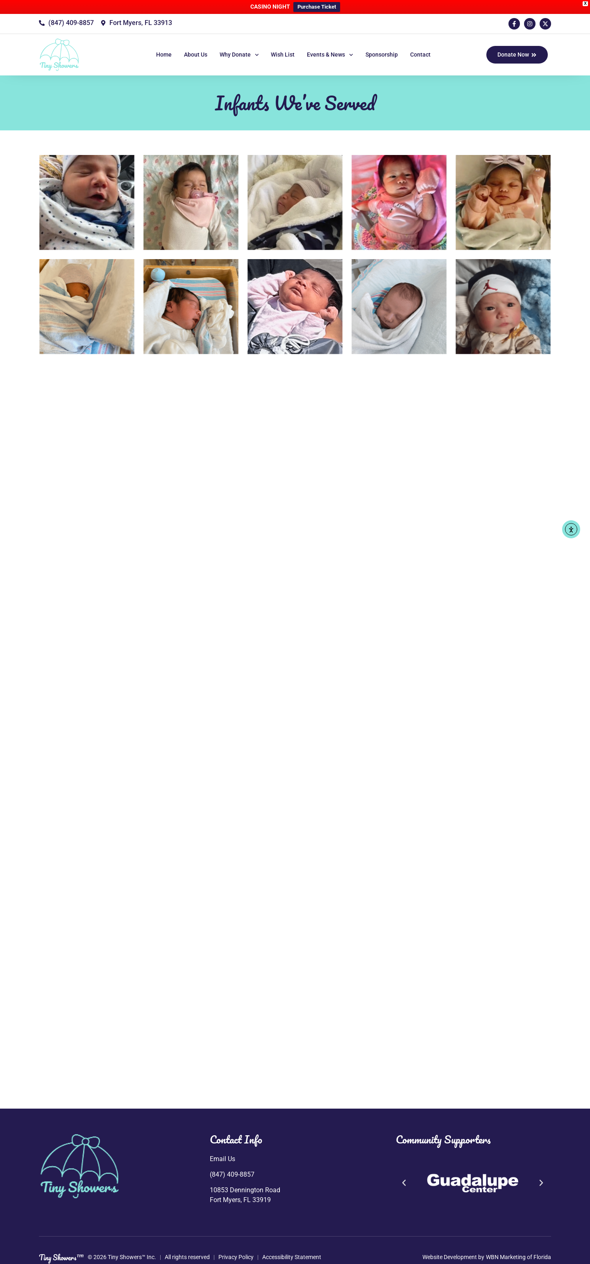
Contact (420, 54)
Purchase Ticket (316, 7)
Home (164, 54)
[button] (404, 1183)
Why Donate (239, 55)
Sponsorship (381, 54)
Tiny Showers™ (61, 1257)
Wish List (283, 54)
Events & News (330, 55)
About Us (195, 54)
